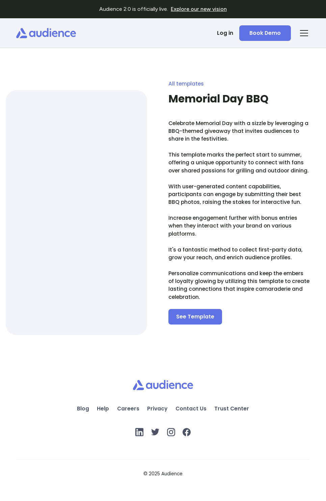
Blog (83, 409)
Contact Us (191, 409)
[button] (302, 33)
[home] (46, 33)
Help (103, 409)
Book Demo (265, 33)
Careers (128, 409)
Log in (225, 33)
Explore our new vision (199, 9)
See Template (195, 316)
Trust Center (231, 409)
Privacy (157, 409)
